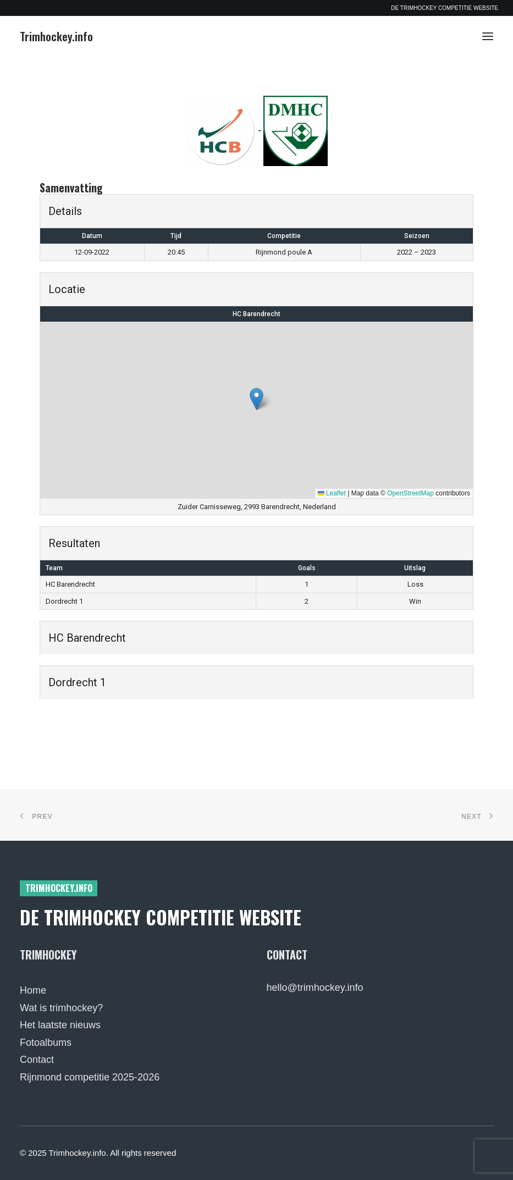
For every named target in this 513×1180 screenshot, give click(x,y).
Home (33, 990)
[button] (487, 36)
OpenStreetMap (410, 493)
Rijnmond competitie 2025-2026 (89, 1077)
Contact (37, 1059)
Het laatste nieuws (60, 1024)
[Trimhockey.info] (56, 36)
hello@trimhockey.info (315, 987)
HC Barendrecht (256, 314)
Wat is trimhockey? (61, 1007)
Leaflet (332, 493)
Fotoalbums (45, 1042)
